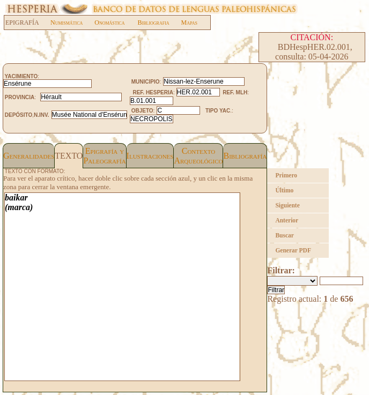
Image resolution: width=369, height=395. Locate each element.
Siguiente (287, 205)
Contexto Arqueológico (198, 155)
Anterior (286, 220)
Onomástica (109, 22)
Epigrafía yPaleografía (104, 155)
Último (284, 190)
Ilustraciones (150, 155)
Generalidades (28, 155)
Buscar (284, 235)
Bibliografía (245, 155)
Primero (286, 175)
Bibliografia (153, 22)
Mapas (189, 22)
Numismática (66, 22)
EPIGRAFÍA (27, 22)
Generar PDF (293, 250)
